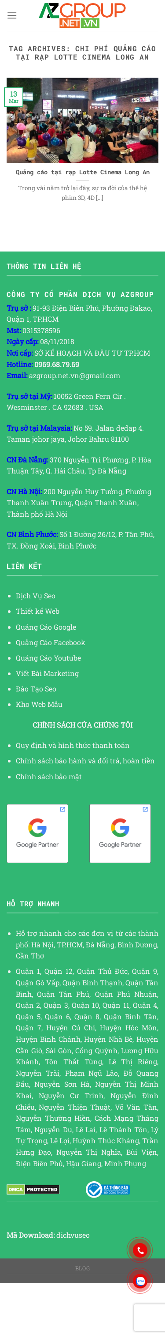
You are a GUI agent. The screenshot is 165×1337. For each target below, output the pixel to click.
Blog (82, 1268)
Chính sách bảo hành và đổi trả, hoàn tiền (85, 760)
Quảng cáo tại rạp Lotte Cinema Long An (83, 172)
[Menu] (12, 15)
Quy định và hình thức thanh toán (73, 745)
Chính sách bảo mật (49, 776)
